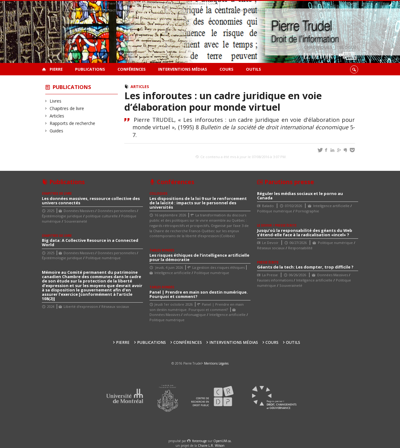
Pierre (112, 3)
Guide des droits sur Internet (257, 10)
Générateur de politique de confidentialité (321, 10)
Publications (131, 3)
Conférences (155, 3)
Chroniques (318, 52)
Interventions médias (187, 3)
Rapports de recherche (72, 123)
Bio (76, 10)
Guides (56, 131)
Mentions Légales (216, 363)
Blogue (347, 52)
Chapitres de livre (67, 108)
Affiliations (91, 10)
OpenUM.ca (222, 441)
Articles (57, 116)
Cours (213, 3)
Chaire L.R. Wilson (211, 445)
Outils (353, 3)
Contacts (110, 10)
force (199, 441)
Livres (55, 101)
